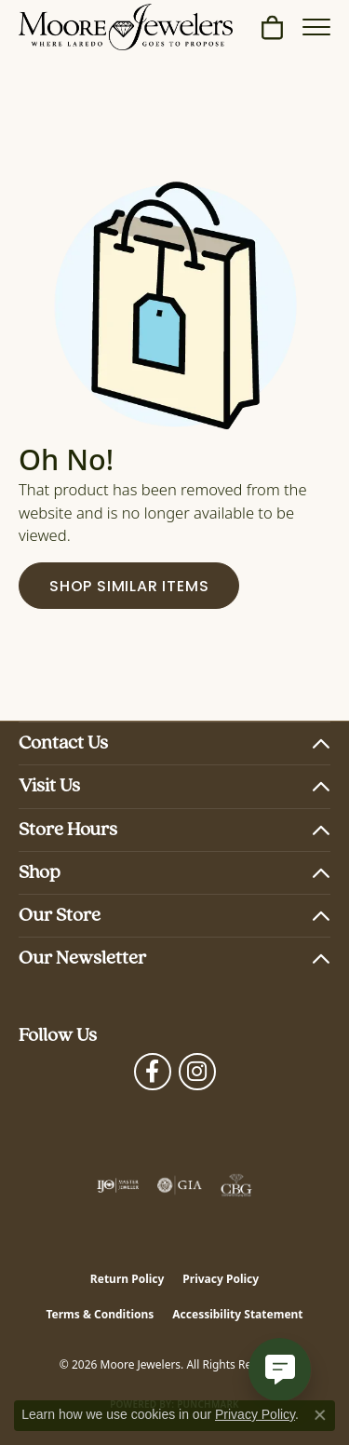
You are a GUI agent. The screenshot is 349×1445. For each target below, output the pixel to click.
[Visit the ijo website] (118, 1185)
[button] (272, 27)
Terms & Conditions (100, 1314)
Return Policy (127, 1279)
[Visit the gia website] (179, 1185)
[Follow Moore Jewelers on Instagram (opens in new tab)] (197, 1071)
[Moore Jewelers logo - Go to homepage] (125, 27)
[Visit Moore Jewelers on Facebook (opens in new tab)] (152, 1071)
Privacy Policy (220, 1279)
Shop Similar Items (128, 587)
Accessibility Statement (237, 1314)
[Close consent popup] (320, 1415)
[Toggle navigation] (316, 27)
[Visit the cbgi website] (236, 1185)
